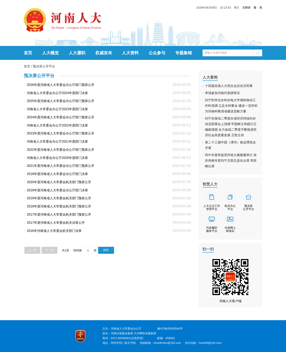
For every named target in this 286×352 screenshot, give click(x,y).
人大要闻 (210, 77)
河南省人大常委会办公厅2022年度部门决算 (57, 125)
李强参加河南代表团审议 (222, 93)
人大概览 (50, 53)
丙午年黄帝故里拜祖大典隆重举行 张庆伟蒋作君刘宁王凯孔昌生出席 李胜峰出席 (231, 160)
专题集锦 (183, 53)
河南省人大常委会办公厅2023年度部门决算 (57, 109)
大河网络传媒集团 (145, 333)
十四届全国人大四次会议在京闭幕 (229, 86)
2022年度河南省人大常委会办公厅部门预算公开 (60, 149)
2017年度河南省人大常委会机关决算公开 (56, 222)
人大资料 (130, 53)
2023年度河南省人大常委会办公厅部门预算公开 (60, 133)
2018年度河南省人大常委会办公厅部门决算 (57, 190)
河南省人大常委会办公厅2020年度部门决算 (57, 157)
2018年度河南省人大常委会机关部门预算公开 (59, 206)
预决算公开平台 (44, 66)
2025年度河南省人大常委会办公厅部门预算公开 (60, 101)
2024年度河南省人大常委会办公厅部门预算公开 (60, 117)
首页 (28, 53)
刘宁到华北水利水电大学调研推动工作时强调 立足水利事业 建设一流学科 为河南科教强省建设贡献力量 (231, 105)
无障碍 (246, 7)
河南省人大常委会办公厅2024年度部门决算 (57, 93)
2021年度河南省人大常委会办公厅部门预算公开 (60, 165)
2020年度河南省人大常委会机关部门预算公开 (59, 182)
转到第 (77, 250)
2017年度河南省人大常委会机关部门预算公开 (59, 214)
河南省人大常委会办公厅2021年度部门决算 (57, 141)
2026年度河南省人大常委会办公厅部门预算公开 (60, 85)
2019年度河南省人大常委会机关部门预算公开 (59, 198)
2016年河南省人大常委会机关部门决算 (54, 230)
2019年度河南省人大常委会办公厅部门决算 (57, 174)
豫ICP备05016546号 (170, 328)
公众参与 (157, 53)
